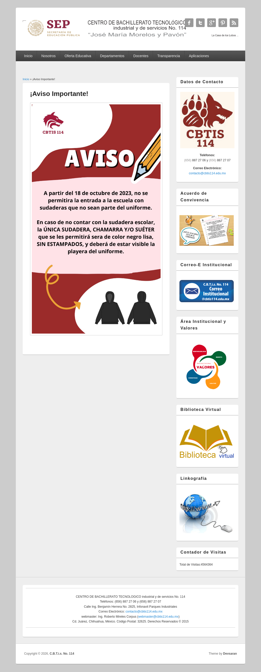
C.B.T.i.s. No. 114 (62, 653)
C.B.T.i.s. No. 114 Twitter (200, 22)
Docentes (140, 56)
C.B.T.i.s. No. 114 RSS (234, 22)
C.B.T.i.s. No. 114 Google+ (211, 22)
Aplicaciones (199, 56)
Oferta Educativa (77, 56)
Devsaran (230, 653)
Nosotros (48, 56)
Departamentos (112, 56)
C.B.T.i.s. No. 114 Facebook (189, 22)
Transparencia (168, 56)
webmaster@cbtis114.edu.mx (158, 616)
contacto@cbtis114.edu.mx (207, 173)
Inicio (28, 56)
